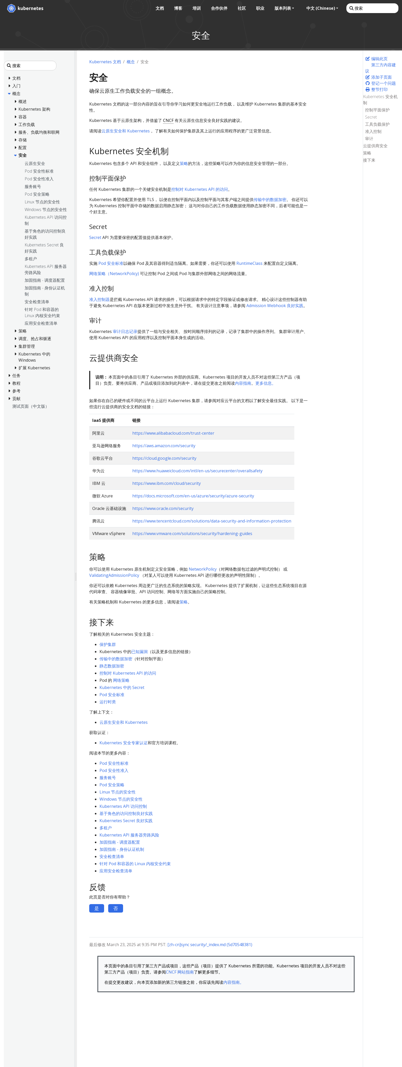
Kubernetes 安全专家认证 (123, 743)
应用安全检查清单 (115, 871)
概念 (131, 62)
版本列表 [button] (282, 8)
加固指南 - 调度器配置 (119, 842)
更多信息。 (265, 383)
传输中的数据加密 (270, 199)
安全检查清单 (111, 856)
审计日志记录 (125, 331)
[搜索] (372, 8)
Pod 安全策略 (111, 785)
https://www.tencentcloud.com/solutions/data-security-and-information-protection (211, 521)
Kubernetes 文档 (105, 62)
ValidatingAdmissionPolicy (114, 575)
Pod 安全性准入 (113, 770)
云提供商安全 (375, 146)
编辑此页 (376, 58)
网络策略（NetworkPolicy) (114, 273)
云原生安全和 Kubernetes (126, 131)
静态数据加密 (111, 666)
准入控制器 (99, 299)
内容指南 (243, 383)
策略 (367, 153)
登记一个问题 (380, 83)
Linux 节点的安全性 (117, 792)
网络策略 (121, 680)
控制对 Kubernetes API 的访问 (199, 189)
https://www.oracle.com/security (163, 508)
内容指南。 (233, 982)
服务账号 (107, 777)
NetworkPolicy (203, 569)
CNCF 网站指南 (180, 972)
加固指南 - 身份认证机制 (121, 849)
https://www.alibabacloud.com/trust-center (173, 433)
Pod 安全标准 (110, 263)
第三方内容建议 (380, 68)
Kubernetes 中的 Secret (121, 687)
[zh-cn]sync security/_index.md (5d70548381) (209, 944)
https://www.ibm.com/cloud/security (166, 483)
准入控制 (373, 131)
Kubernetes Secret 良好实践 (126, 820)
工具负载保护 (377, 124)
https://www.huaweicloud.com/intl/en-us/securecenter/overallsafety (197, 471)
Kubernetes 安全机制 (380, 100)
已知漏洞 (139, 651)
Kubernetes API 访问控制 (123, 806)
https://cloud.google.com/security (164, 458)
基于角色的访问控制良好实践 (126, 813)
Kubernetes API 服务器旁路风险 (129, 835)
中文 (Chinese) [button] (320, 8)
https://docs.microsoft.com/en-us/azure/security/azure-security (193, 496)
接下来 (369, 160)
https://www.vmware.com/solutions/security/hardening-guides (192, 533)
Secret (371, 117)
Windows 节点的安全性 (121, 799)
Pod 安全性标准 (113, 763)
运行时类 (107, 702)
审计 (369, 138)
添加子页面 (378, 77)
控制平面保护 (377, 110)
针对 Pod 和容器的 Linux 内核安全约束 (135, 863)
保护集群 (107, 644)
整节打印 (376, 89)
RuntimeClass (249, 263)
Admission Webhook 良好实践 (274, 305)
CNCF (168, 120)
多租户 (105, 828)
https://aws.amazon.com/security (163, 445)
